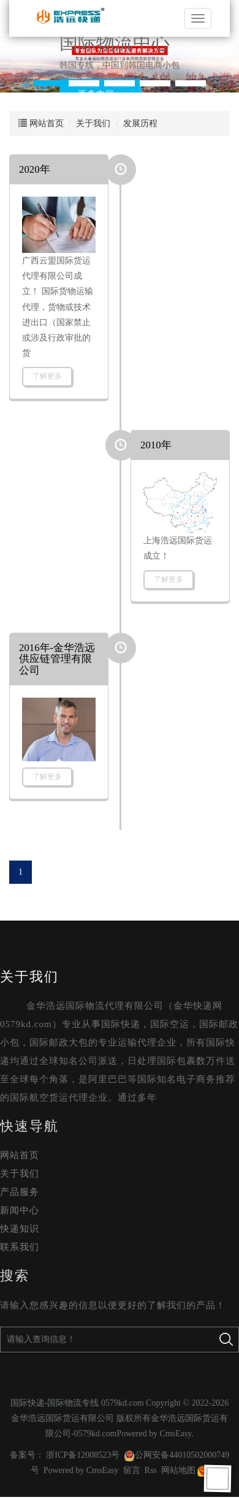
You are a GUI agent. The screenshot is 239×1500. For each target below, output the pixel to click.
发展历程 (140, 123)
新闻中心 (19, 1210)
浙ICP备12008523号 (83, 1455)
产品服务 (19, 1192)
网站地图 (178, 1470)
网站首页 (46, 123)
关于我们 (93, 123)
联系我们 (19, 1247)
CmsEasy (175, 1433)
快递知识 (19, 1229)
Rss (151, 1470)
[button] (48, 83)
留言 (131, 1470)
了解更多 (47, 376)
